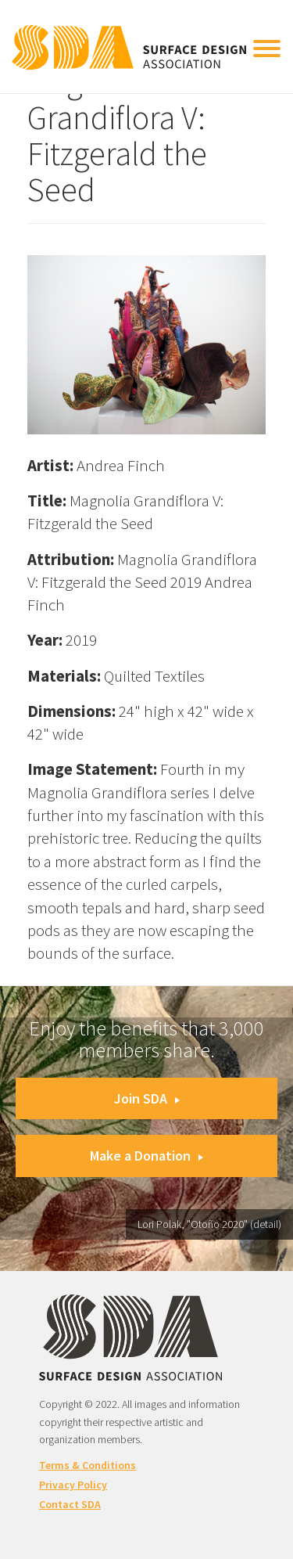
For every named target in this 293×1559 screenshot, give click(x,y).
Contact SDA (70, 1504)
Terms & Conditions (87, 1465)
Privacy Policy (73, 1485)
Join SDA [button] (147, 1098)
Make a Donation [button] (146, 1156)
